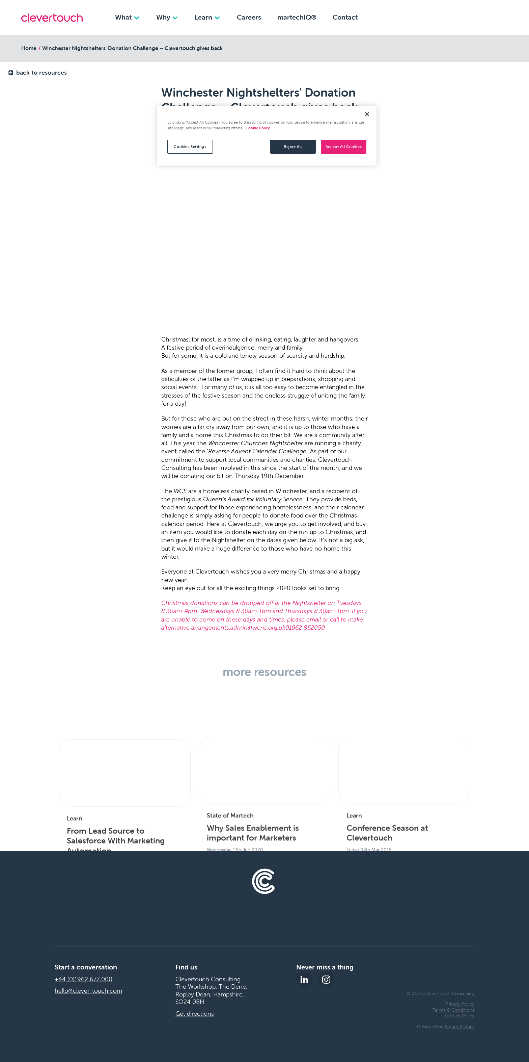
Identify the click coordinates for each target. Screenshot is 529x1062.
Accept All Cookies (344, 146)
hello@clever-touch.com (88, 990)
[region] (267, 136)
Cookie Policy (459, 1016)
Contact (345, 17)
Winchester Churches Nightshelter (255, 443)
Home (28, 48)
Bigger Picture (459, 1026)
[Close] (367, 114)
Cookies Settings (190, 146)
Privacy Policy (460, 1004)
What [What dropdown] (127, 17)
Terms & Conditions (453, 1010)
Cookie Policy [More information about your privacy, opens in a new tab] (258, 128)
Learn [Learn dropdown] (208, 17)
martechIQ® (296, 17)
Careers (249, 17)
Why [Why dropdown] (167, 17)
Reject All (293, 146)
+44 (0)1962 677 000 (83, 979)
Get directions (194, 1013)
